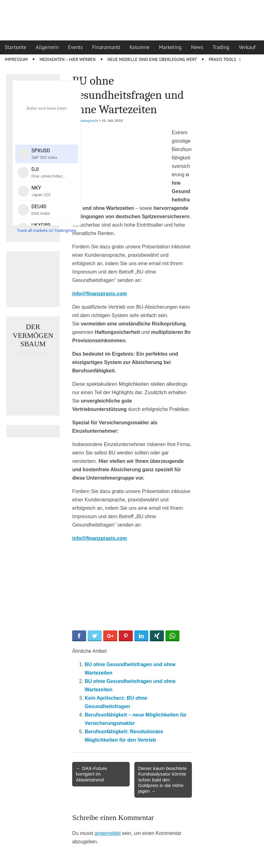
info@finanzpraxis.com (99, 293)
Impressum (16, 59)
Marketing (170, 47)
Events (75, 47)
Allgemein (47, 47)
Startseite (15, 47)
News (197, 47)
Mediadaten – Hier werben (67, 59)
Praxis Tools (222, 59)
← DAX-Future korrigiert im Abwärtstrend (91, 774)
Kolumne (140, 47)
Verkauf (247, 47)
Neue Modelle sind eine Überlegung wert (152, 59)
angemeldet (108, 833)
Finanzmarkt (106, 47)
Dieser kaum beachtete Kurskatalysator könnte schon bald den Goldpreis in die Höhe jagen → (162, 780)
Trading (221, 47)
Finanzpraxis (87, 120)
